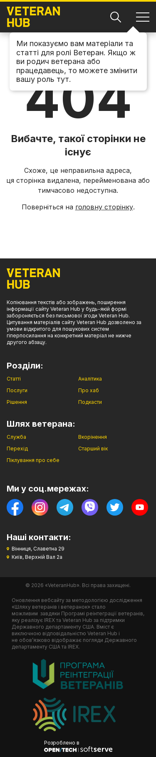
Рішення (17, 402)
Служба (16, 437)
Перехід (17, 448)
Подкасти (90, 402)
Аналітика (90, 379)
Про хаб (88, 390)
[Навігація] (142, 17)
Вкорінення (92, 437)
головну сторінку (104, 207)
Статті (14, 379)
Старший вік (93, 448)
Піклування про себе (33, 460)
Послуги (17, 390)
